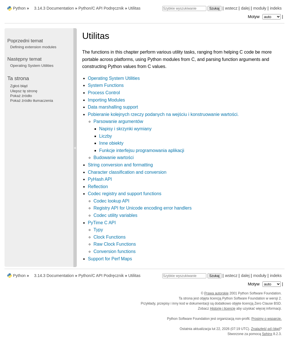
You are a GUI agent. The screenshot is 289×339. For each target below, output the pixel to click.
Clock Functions (109, 237)
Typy (98, 229)
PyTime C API (102, 222)
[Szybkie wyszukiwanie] (184, 8)
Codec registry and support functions (124, 193)
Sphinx (267, 334)
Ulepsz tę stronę (23, 91)
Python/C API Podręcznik (101, 8)
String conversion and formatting (120, 164)
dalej (245, 8)
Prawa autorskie (216, 293)
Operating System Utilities (114, 78)
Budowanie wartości (113, 157)
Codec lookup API (111, 201)
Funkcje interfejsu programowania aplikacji (141, 150)
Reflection (98, 186)
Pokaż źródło (21, 96)
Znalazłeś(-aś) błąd (265, 329)
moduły (259, 8)
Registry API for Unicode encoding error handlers (142, 208)
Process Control (104, 92)
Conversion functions (114, 251)
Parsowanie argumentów (118, 121)
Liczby (105, 136)
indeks (276, 8)
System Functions (106, 85)
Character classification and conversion (127, 172)
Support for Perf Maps (110, 258)
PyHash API (100, 179)
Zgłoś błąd (19, 86)
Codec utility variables (115, 215)
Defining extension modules (33, 47)
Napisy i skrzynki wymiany (125, 128)
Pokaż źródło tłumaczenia (31, 100)
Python (19, 8)
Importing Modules (106, 100)
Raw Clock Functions (114, 244)
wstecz (231, 8)
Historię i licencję (222, 309)
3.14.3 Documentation (54, 8)
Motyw (265, 16)
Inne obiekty (111, 143)
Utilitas (134, 8)
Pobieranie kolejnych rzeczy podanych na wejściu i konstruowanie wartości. (163, 114)
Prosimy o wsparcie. (266, 319)
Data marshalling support (113, 107)
